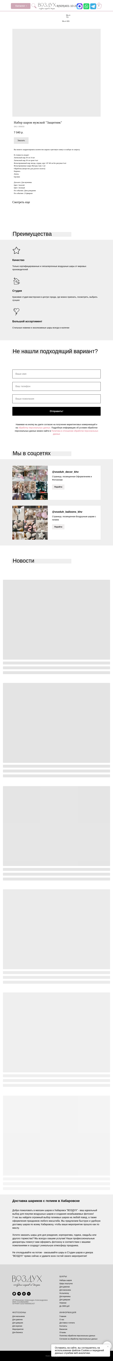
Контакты (63, 1326)
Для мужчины (65, 1296)
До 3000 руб (64, 1306)
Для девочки (64, 1287)
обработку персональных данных (34, 427)
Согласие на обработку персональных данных (78, 1339)
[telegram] (19, 1294)
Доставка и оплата (67, 1323)
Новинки (62, 1303)
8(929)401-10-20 (67, 5)
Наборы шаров (65, 1280)
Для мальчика (65, 1290)
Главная (62, 1316)
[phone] (29, 1294)
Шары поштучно (66, 1284)
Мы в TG (68, 16)
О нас (61, 1320)
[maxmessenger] (24, 1294)
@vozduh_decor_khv (65, 471)
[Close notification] (107, 1346)
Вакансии (63, 1329)
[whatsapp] (14, 1294)
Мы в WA (66, 21)
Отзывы (62, 1332)
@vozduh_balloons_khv (67, 511)
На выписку (64, 1293)
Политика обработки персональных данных (77, 1336)
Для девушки (64, 1300)
